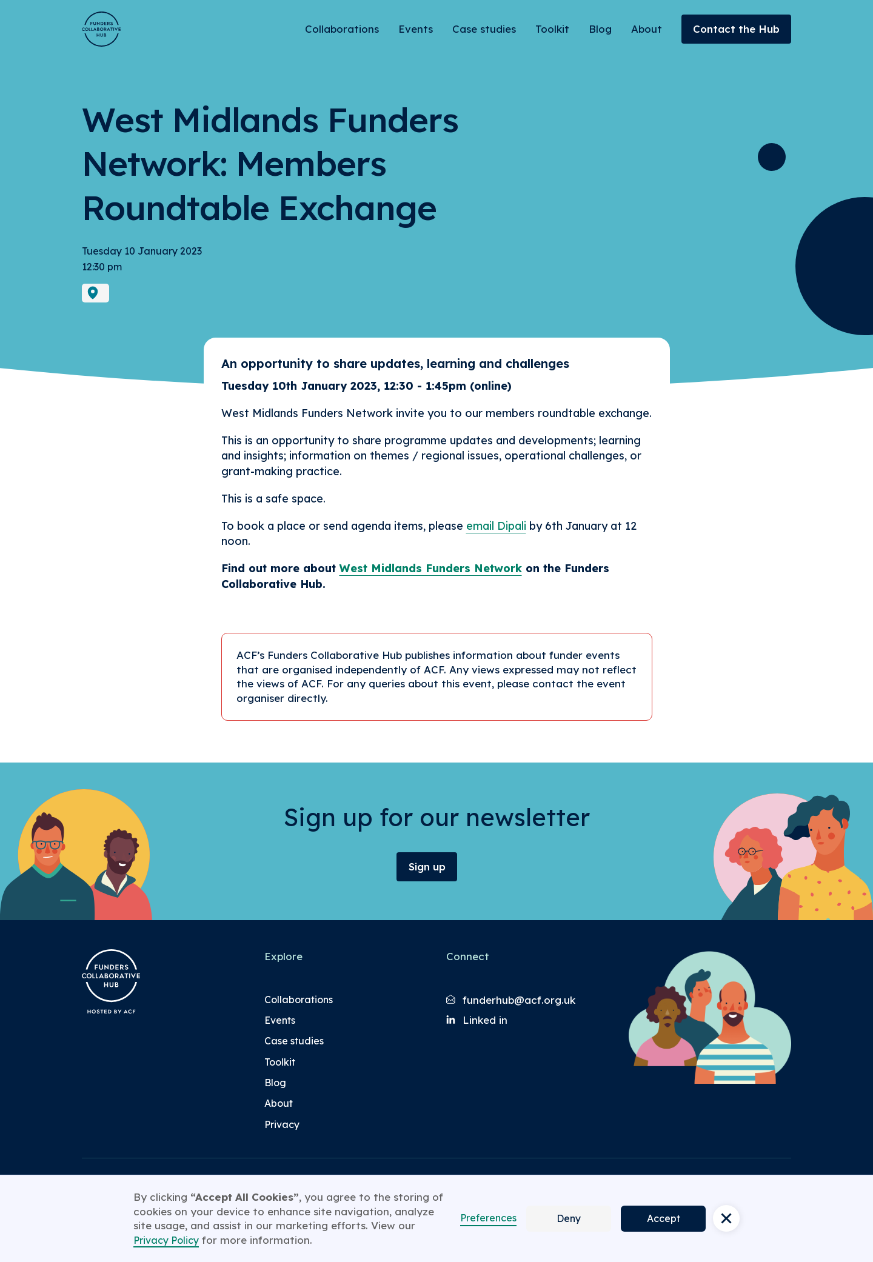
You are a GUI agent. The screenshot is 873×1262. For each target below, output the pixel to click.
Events (415, 28)
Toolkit (552, 28)
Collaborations (342, 28)
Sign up (427, 866)
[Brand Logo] (101, 29)
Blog (600, 28)
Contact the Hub (736, 28)
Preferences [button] (488, 1218)
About (646, 28)
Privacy (281, 1124)
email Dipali (496, 526)
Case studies (484, 28)
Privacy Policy (166, 1240)
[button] (726, 1218)
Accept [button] (663, 1218)
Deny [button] (569, 1218)
